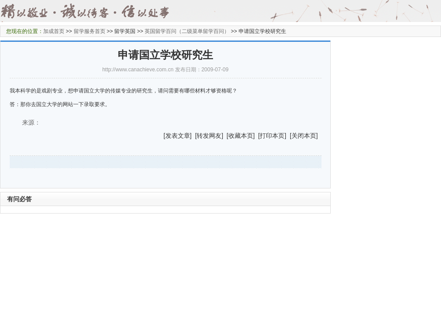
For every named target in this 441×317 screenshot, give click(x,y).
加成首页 (53, 31)
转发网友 (209, 135)
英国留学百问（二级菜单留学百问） (187, 31)
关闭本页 (304, 135)
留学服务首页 (89, 31)
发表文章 (177, 135)
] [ (193, 135)
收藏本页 (240, 135)
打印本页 (272, 135)
